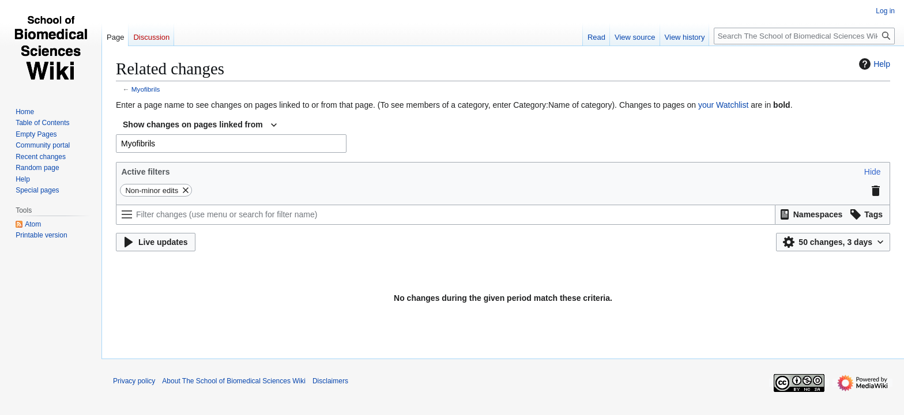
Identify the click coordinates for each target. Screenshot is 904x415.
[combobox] (200, 125)
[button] (872, 172)
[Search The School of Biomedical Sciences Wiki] (804, 36)
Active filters (145, 171)
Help (873, 64)
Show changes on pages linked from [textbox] (193, 124)
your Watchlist (723, 105)
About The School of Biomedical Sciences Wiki (234, 381)
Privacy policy (134, 381)
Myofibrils (145, 89)
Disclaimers (330, 381)
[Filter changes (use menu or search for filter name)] (445, 215)
